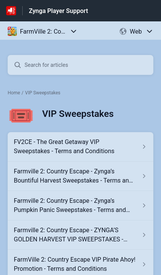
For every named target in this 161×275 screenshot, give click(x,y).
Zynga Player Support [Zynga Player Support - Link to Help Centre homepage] (58, 11)
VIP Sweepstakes (42, 92)
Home (14, 92)
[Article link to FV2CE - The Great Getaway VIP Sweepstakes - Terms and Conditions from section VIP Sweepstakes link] (80, 147)
